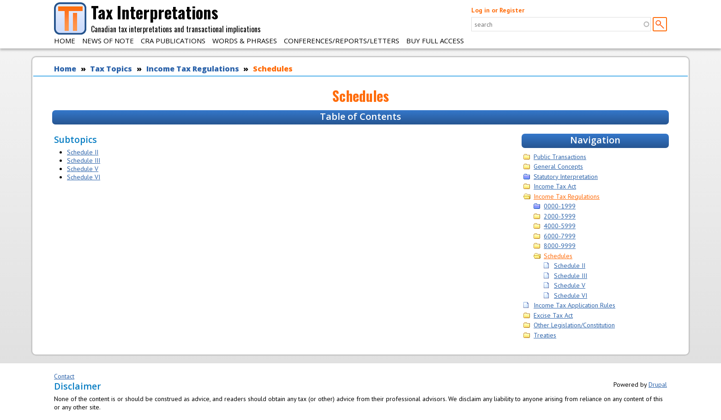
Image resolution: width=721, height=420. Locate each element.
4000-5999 (560, 226)
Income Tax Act (555, 186)
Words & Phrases (244, 40)
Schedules (273, 69)
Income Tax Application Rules (574, 305)
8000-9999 (560, 246)
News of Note (108, 40)
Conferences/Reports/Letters (341, 40)
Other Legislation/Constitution (574, 325)
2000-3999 (560, 216)
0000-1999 (560, 206)
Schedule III (83, 160)
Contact (64, 376)
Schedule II (82, 152)
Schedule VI (83, 177)
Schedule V (82, 169)
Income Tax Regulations (192, 69)
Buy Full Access (435, 40)
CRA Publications (173, 40)
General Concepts (558, 166)
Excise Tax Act (553, 315)
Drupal (658, 384)
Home (64, 40)
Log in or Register (497, 10)
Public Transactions (560, 157)
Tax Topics (111, 69)
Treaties (545, 335)
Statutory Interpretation (566, 176)
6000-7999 (560, 236)
